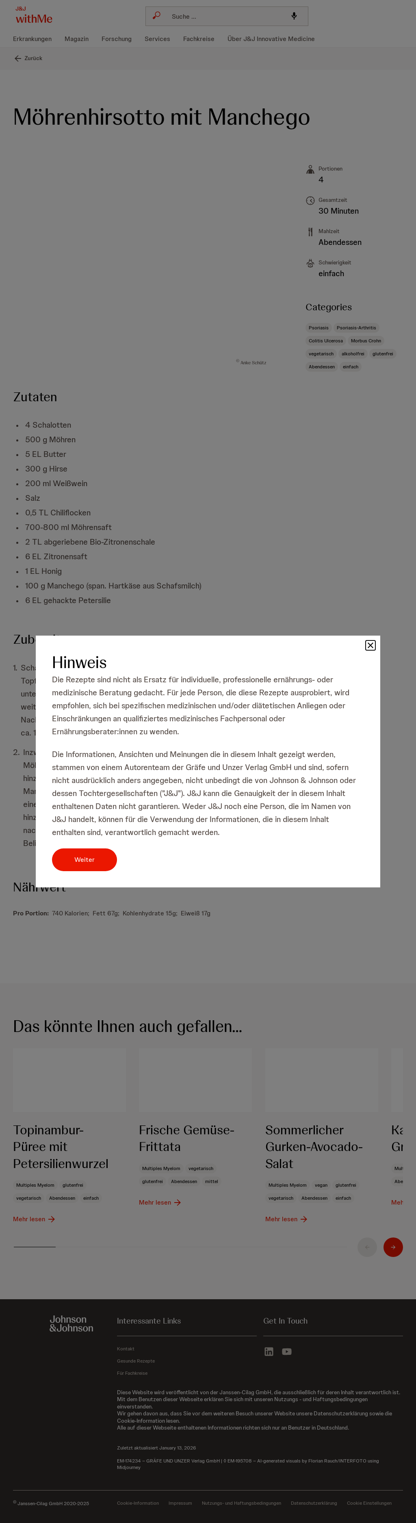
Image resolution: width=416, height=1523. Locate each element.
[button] (370, 645)
